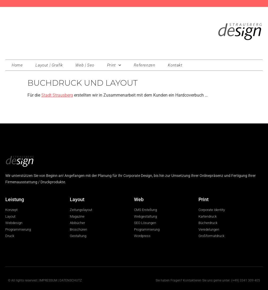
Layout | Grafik (49, 65)
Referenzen (144, 65)
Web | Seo (84, 65)
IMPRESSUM (48, 280)
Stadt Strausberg (57, 95)
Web (139, 199)
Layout (77, 199)
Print (114, 65)
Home (17, 65)
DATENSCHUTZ (70, 280)
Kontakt (175, 65)
